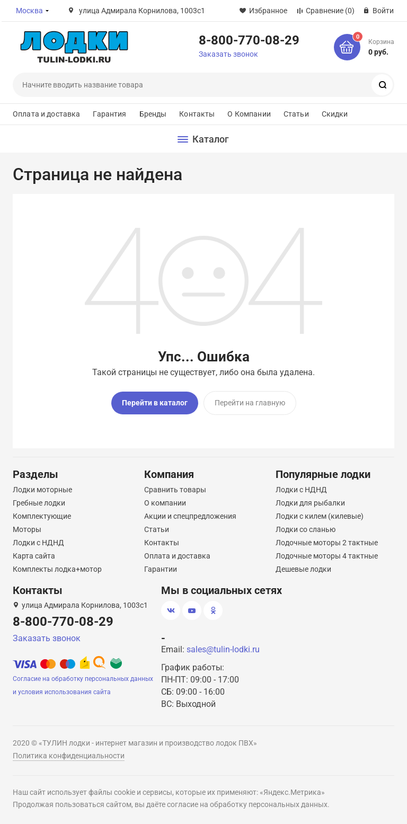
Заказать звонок (228, 54)
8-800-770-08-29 (249, 40)
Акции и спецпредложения (190, 516)
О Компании (248, 114)
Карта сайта (34, 556)
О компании (165, 503)
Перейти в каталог (155, 402)
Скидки (335, 114)
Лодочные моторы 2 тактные (327, 542)
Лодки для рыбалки (310, 503)
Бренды (153, 114)
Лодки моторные (42, 489)
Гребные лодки (39, 503)
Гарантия (109, 114)
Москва (29, 10)
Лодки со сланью (305, 529)
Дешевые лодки (303, 569)
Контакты (197, 114)
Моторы (27, 529)
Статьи (296, 114)
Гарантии (160, 569)
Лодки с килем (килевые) (320, 516)
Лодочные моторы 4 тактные (327, 556)
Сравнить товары (175, 489)
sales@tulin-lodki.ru (223, 649)
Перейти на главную (250, 402)
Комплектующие (42, 516)
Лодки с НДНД (38, 542)
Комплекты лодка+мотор (57, 569)
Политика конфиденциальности (69, 755)
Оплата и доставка (46, 114)
